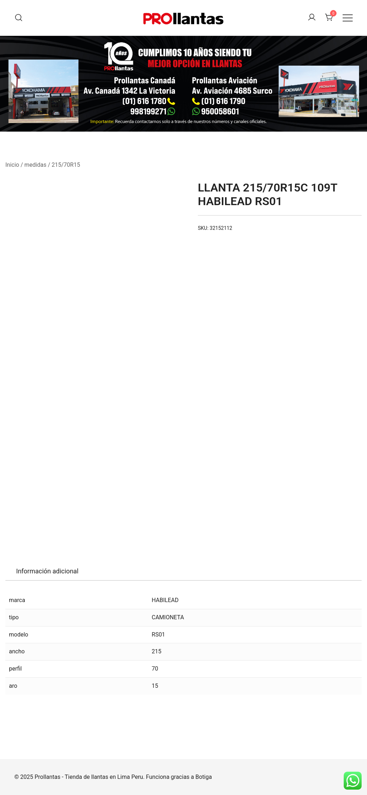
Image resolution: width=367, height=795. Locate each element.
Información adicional (47, 571)
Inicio (12, 164)
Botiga (203, 776)
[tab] (47, 571)
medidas (35, 164)
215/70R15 (66, 164)
